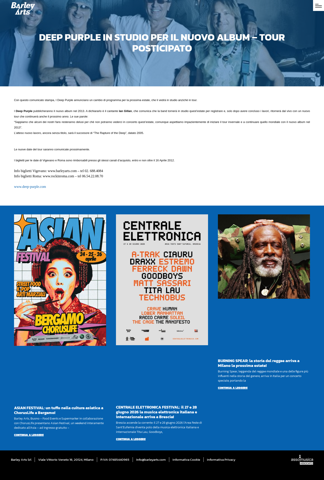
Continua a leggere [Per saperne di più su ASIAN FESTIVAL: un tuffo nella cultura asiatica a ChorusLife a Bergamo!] (29, 435)
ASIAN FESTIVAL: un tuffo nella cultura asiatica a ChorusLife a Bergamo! (58, 410)
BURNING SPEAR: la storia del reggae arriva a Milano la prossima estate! (258, 363)
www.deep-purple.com (30, 186)
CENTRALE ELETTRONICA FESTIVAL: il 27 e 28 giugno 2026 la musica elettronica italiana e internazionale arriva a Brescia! (156, 412)
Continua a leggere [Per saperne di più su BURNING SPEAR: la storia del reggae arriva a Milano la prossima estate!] (232, 388)
